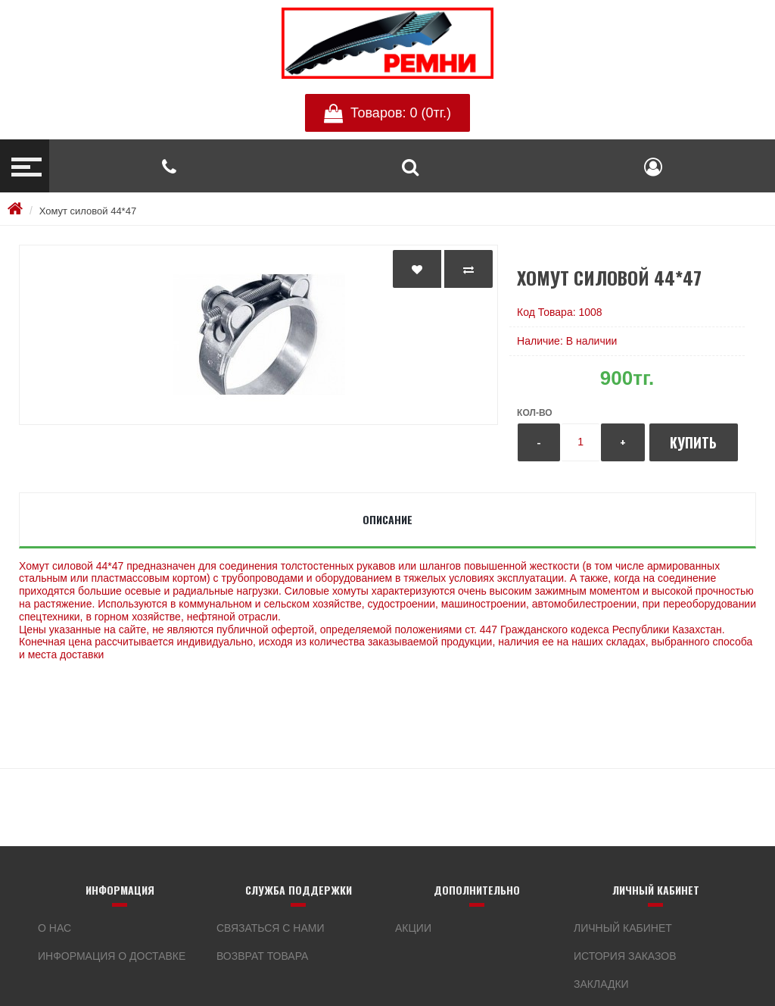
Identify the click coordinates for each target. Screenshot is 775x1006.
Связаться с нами (270, 928)
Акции (413, 928)
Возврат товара (262, 956)
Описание (387, 519)
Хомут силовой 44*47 (87, 211)
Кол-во (534, 413)
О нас (54, 928)
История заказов (625, 956)
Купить (693, 442)
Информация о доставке (111, 956)
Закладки (601, 984)
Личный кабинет (623, 928)
